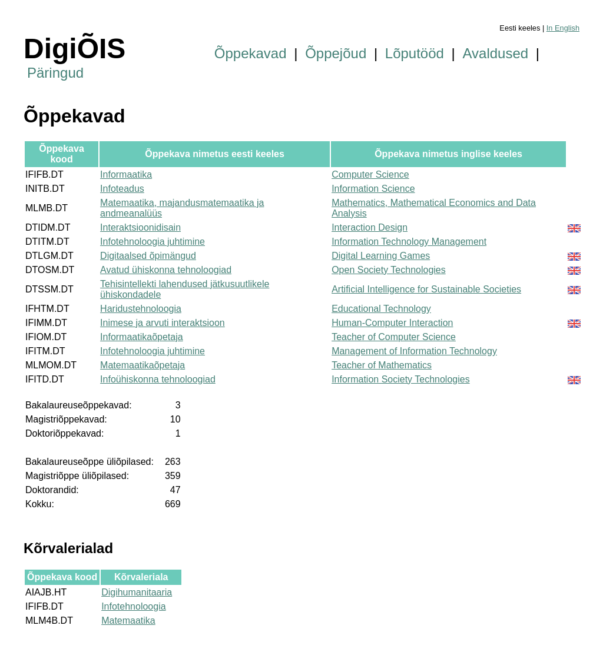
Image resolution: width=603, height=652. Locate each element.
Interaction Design (369, 227)
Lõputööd (414, 53)
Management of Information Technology (414, 351)
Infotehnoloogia (133, 606)
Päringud (55, 73)
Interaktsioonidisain (140, 227)
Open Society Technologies (389, 270)
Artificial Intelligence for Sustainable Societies (426, 289)
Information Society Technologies (401, 379)
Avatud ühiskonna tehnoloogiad (165, 270)
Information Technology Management (409, 242)
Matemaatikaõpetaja (142, 365)
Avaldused (496, 53)
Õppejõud (335, 53)
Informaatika (126, 174)
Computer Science (370, 174)
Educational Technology (381, 309)
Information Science (373, 189)
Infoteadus (122, 189)
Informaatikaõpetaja (141, 337)
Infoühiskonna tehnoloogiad (158, 379)
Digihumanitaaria (136, 592)
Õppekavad (250, 53)
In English (562, 28)
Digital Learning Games (381, 256)
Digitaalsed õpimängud (148, 256)
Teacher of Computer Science (394, 337)
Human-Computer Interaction (392, 323)
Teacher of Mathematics (382, 365)
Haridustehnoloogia (140, 309)
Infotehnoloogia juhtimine (152, 242)
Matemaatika (128, 621)
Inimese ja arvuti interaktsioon (162, 323)
